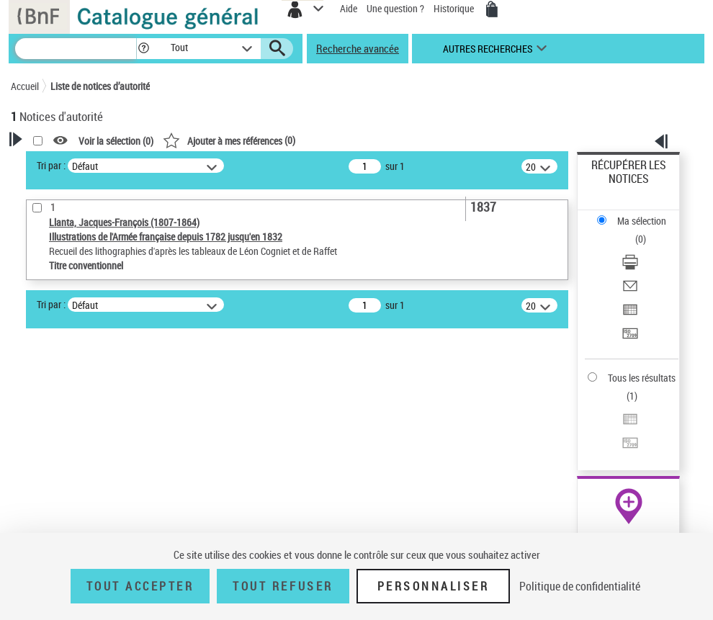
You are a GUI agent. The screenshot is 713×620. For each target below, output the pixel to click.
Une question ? (395, 8)
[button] (144, 48)
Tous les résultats (642, 378)
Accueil (25, 86)
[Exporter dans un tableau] (630, 314)
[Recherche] (75, 48)
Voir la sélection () (116, 141)
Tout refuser (283, 586)
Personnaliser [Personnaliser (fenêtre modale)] (433, 586)
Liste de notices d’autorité (100, 86)
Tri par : (51, 165)
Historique (455, 8)
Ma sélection (641, 221)
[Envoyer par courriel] (630, 290)
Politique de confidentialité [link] (579, 586)
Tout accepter (140, 586)
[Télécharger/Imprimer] (630, 267)
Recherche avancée (357, 48)
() (229, 140)
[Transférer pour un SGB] (630, 338)
